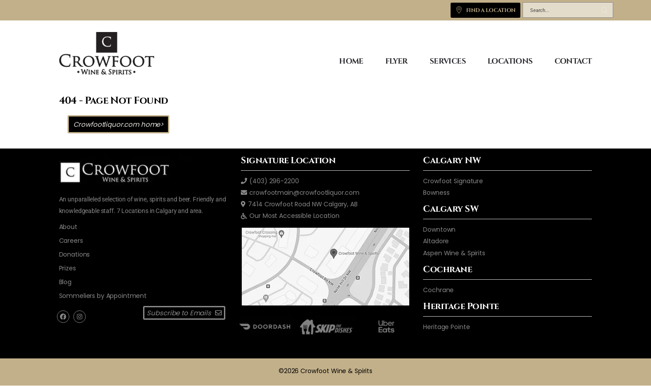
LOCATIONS (510, 61)
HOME (351, 61)
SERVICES (448, 61)
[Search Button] (604, 10)
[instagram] (79, 316)
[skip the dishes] (325, 327)
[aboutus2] (68, 227)
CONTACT (573, 61)
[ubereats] (386, 327)
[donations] (74, 254)
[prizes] (67, 268)
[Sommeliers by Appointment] (103, 296)
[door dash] (264, 327)
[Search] (559, 12)
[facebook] (63, 316)
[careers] (71, 240)
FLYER (396, 61)
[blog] (65, 282)
